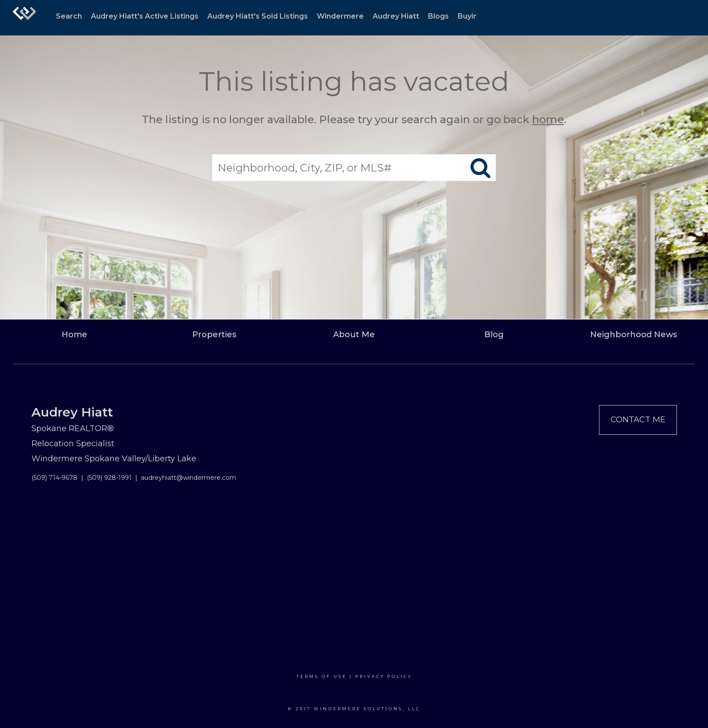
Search (69, 16)
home (548, 119)
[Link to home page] (24, 17)
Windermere (340, 16)
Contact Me (638, 419)
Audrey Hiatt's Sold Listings (257, 16)
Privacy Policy (383, 676)
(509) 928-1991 (109, 478)
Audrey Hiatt (396, 16)
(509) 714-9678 (54, 478)
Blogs (438, 16)
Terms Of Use (321, 676)
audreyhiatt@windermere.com (188, 478)
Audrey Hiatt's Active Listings (144, 16)
